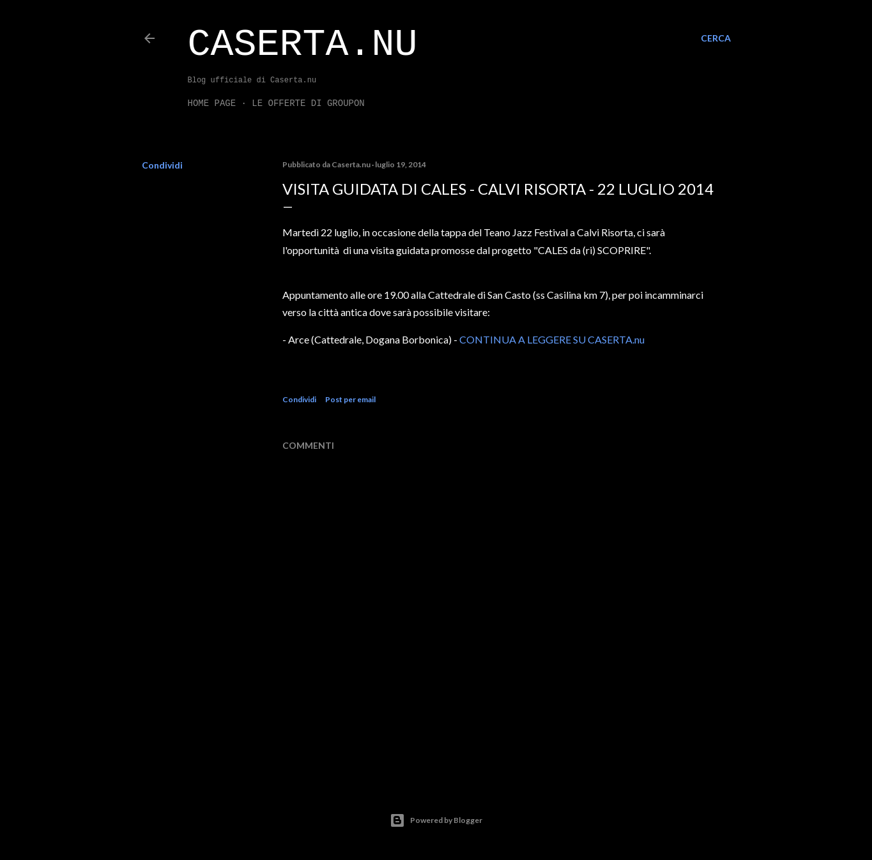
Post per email (350, 399)
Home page (212, 103)
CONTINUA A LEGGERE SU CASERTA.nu (552, 339)
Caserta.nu (303, 44)
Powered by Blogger (436, 820)
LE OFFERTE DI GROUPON (308, 103)
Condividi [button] (162, 165)
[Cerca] (716, 38)
